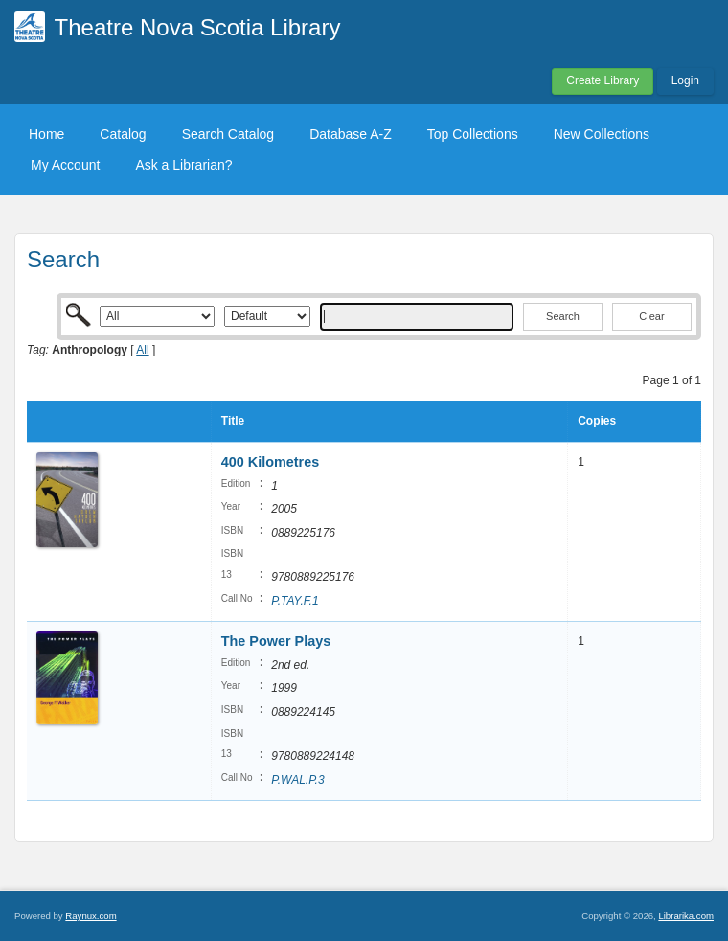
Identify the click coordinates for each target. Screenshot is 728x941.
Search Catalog (228, 134)
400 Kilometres (270, 462)
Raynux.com (90, 915)
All (142, 349)
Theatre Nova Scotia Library (198, 27)
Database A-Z (350, 134)
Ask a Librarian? (183, 164)
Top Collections (472, 134)
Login (685, 80)
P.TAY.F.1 (294, 601)
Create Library (602, 80)
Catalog (123, 134)
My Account (65, 164)
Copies (597, 420)
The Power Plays (275, 641)
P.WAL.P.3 (297, 780)
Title (232, 420)
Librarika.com (686, 915)
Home (46, 134)
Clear (651, 316)
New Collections (601, 134)
